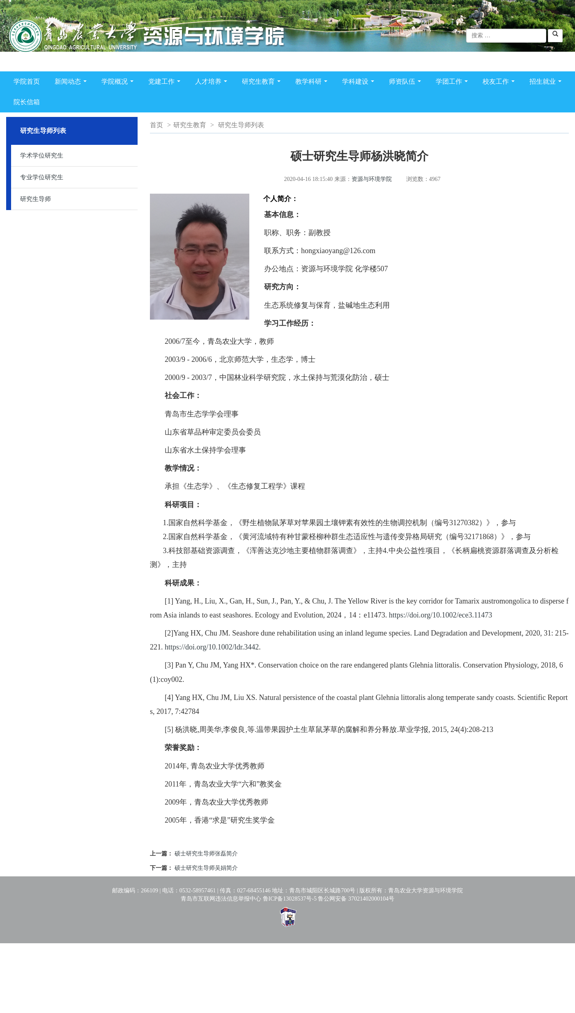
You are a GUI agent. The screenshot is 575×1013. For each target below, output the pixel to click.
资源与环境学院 (372, 179)
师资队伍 (406, 83)
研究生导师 (35, 199)
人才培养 (212, 83)
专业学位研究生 (41, 177)
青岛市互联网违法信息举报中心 (221, 899)
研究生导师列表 (241, 124)
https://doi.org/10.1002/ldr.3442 (212, 647)
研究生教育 (263, 83)
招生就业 (547, 83)
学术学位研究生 (41, 155)
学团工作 (453, 83)
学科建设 (359, 83)
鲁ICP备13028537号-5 (290, 899)
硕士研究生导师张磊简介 (206, 854)
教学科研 (313, 83)
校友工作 (500, 83)
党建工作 (166, 83)
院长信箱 (27, 101)
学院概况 (119, 83)
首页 (156, 124)
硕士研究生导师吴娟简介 (206, 868)
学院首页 (27, 81)
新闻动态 (72, 83)
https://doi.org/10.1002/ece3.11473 (440, 615)
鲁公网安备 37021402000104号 (356, 899)
